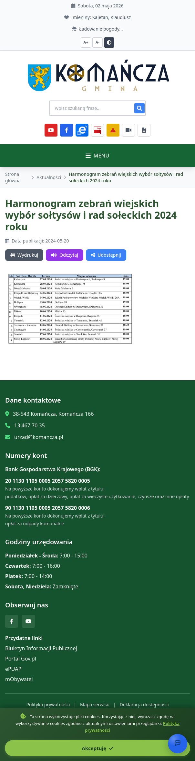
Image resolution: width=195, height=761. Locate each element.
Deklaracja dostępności (144, 704)
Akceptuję (97, 748)
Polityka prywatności (48, 704)
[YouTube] (51, 130)
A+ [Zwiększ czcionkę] (86, 42)
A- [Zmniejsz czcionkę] (97, 42)
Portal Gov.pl (20, 658)
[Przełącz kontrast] (109, 42)
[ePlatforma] (82, 130)
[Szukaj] (139, 108)
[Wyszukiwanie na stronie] (97, 108)
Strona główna (13, 177)
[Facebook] (66, 130)
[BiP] (97, 130)
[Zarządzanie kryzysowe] (113, 130)
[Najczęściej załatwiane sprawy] (128, 130)
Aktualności (48, 177)
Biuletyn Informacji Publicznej (41, 648)
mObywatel (19, 679)
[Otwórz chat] (177, 743)
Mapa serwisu (94, 704)
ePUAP (13, 668)
